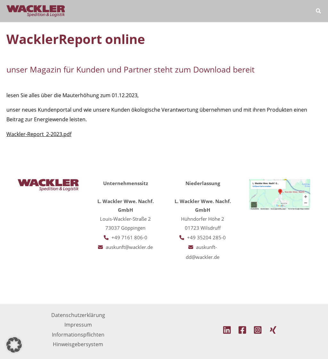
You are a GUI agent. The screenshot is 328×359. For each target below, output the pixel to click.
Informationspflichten (78, 334)
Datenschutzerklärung (78, 315)
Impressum (78, 324)
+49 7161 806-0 (129, 237)
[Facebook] (242, 330)
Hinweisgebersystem (78, 344)
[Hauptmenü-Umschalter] (300, 11)
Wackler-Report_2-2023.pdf (38, 134)
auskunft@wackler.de (129, 247)
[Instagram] (258, 330)
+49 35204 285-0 (206, 237)
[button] (319, 11)
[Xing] (273, 330)
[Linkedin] (227, 330)
